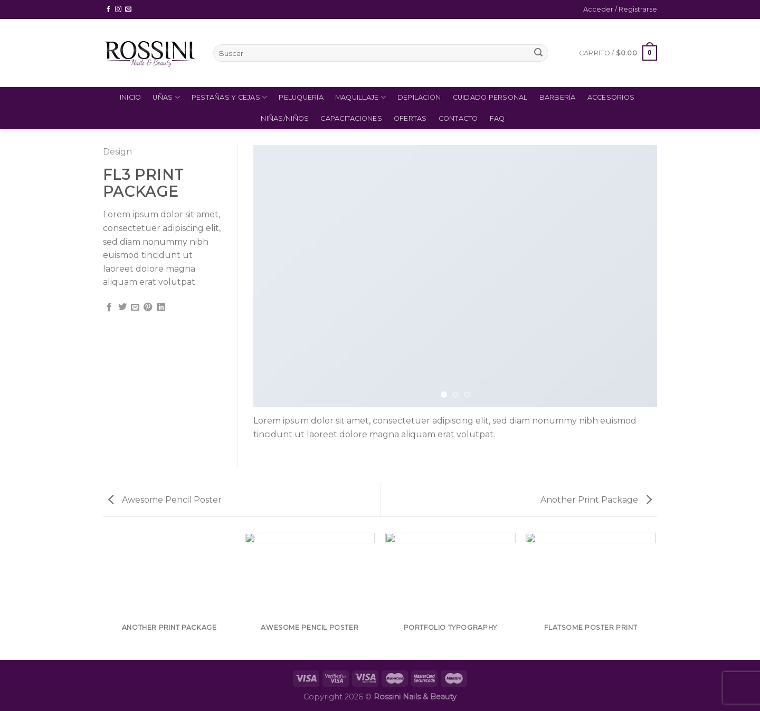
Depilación (419, 97)
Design (117, 152)
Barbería (557, 97)
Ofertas (410, 118)
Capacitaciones (351, 118)
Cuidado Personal (490, 97)
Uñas (166, 97)
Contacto (458, 118)
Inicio (130, 97)
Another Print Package (596, 500)
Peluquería (301, 97)
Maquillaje (360, 97)
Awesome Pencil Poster (165, 500)
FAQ (497, 118)
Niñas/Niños (285, 118)
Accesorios (611, 97)
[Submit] (538, 53)
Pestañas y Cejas (230, 97)
